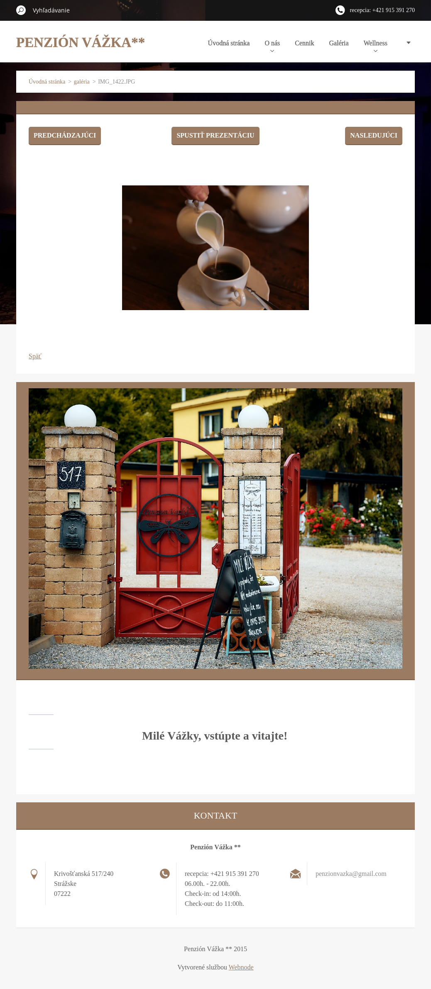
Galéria (339, 43)
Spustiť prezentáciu (215, 135)
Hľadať (21, 9)
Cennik (304, 43)
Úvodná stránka (229, 43)
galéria (82, 82)
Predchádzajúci (65, 135)
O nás (272, 45)
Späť (35, 356)
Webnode (241, 967)
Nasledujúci (373, 135)
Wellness (375, 45)
